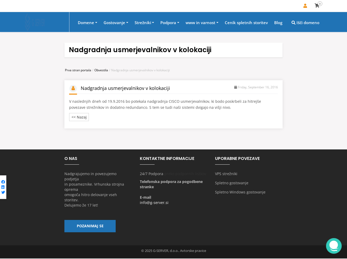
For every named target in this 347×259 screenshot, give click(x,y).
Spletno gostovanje (231, 183)
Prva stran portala (78, 70)
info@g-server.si (154, 202)
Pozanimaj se (90, 226)
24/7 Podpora (151, 173)
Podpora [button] (168, 22)
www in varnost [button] (200, 22)
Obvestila (101, 70)
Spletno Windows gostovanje (240, 192)
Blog (278, 22)
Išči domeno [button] (305, 22)
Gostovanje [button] (114, 22)
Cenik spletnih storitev (246, 22)
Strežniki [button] (143, 22)
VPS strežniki (226, 173)
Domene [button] (86, 22)
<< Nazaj (79, 117)
